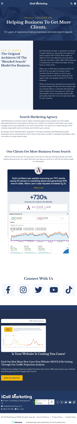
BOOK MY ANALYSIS (12, 378)
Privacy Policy (57, 417)
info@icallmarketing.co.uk (12, 406)
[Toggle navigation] (4, 3)
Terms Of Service (42, 417)
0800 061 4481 (8, 409)
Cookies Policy (70, 417)
